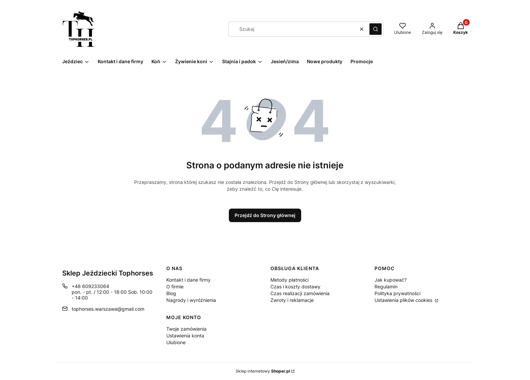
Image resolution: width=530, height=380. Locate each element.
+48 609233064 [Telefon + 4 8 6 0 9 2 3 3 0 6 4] (90, 286)
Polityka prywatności (397, 293)
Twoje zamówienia (186, 329)
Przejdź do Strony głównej (265, 215)
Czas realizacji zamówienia (300, 293)
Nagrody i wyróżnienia (191, 300)
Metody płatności (289, 280)
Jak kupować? (391, 280)
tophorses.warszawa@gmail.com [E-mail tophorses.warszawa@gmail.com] (108, 309)
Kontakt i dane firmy (188, 280)
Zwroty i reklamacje (292, 300)
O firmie (175, 286)
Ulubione (176, 342)
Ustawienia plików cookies (404, 300)
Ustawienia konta (185, 335)
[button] (375, 29)
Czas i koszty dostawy (295, 286)
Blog (171, 293)
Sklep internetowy (263, 371)
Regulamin (386, 286)
